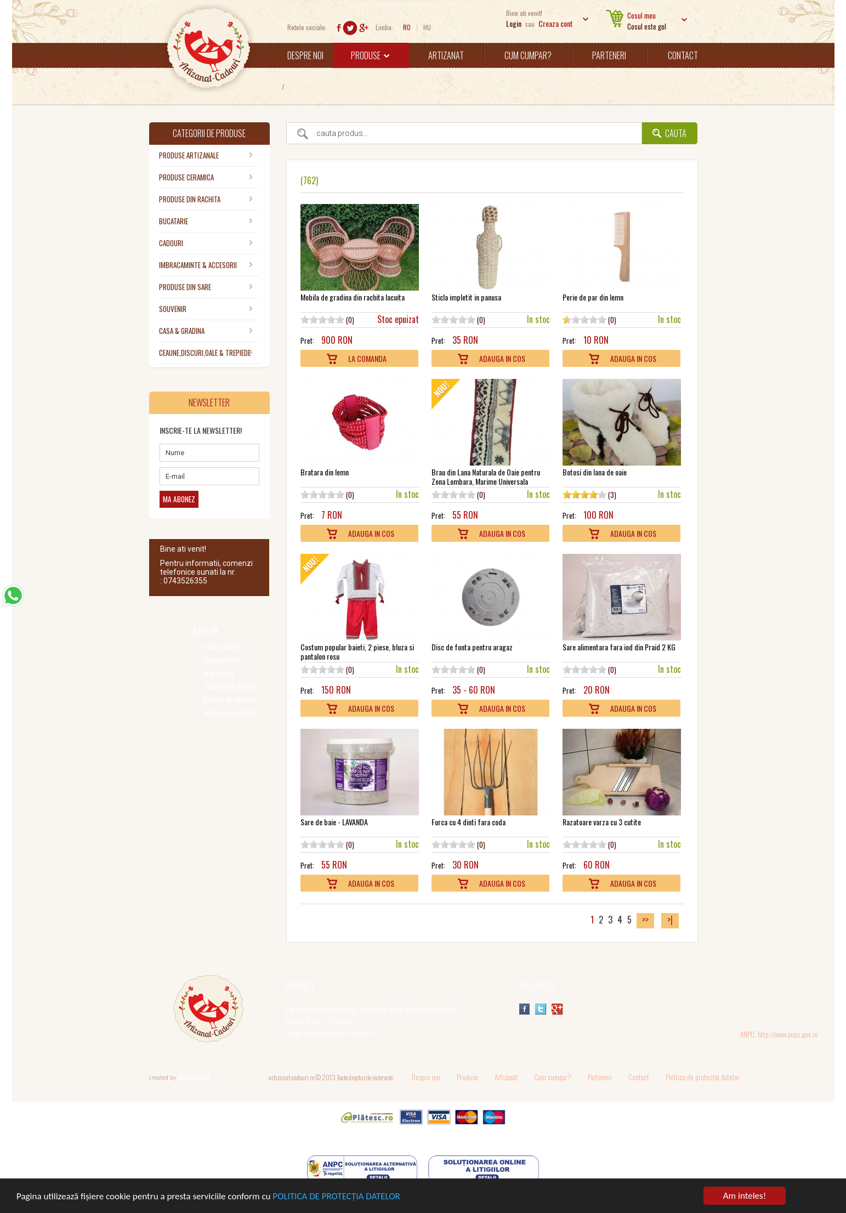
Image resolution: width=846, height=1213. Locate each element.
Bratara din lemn (324, 472)
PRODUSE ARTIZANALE (189, 155)
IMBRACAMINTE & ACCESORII (198, 264)
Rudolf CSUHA (194, 1077)
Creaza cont (555, 23)
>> (645, 919)
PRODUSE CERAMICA (186, 177)
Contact (683, 55)
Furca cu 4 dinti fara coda (468, 821)
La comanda (367, 358)
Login (513, 23)
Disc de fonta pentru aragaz (472, 647)
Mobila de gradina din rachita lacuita (352, 297)
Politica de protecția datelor (703, 1077)
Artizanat (446, 55)
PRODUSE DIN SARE (185, 286)
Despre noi (305, 55)
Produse (370, 55)
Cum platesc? (222, 660)
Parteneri (609, 55)
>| (670, 919)
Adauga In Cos (502, 358)
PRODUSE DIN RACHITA (189, 199)
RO (407, 27)
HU (427, 27)
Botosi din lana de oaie (595, 472)
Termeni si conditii (228, 712)
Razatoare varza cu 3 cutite (602, 821)
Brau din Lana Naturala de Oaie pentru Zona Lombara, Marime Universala (485, 476)
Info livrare (218, 673)
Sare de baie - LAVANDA (334, 821)
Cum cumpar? (528, 55)
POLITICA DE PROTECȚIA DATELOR (336, 1197)
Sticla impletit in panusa (466, 297)
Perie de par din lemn (593, 297)
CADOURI (171, 242)
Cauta (675, 133)
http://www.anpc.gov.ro (788, 1034)
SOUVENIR (172, 308)
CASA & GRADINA (182, 330)
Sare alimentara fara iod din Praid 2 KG (619, 647)
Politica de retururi (229, 699)
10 (340, 319)
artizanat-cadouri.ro (291, 1077)
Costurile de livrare (230, 686)
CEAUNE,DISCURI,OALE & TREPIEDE (205, 352)
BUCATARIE (173, 221)
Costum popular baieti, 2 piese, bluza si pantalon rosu (357, 651)
